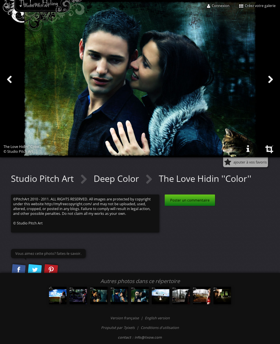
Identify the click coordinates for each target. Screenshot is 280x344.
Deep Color (117, 178)
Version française (125, 318)
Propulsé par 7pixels (118, 327)
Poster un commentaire (190, 200)
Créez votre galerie (257, 5)
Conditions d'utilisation (160, 327)
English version (157, 318)
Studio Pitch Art (34, 5)
